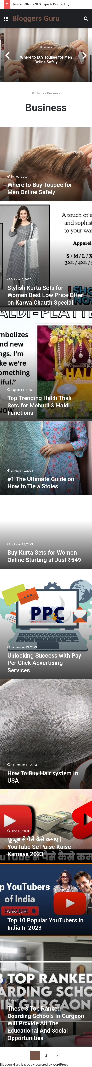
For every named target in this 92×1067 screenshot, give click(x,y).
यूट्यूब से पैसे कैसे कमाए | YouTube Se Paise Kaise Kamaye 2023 (39, 847)
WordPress (60, 1064)
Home (38, 93)
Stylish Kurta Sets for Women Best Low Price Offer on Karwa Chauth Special (45, 295)
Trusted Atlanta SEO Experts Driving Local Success (48, 4)
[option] (46, 55)
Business (46, 47)
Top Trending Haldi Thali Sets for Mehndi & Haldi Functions (39, 405)
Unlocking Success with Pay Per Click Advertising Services (44, 663)
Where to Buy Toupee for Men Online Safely (46, 59)
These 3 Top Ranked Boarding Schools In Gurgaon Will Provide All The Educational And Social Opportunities (45, 1023)
